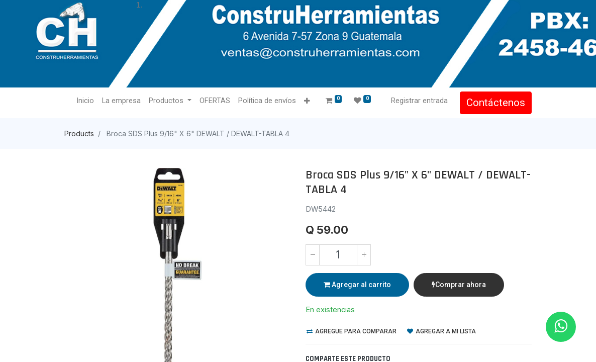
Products (79, 133)
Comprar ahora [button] (459, 285)
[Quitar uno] (312, 255)
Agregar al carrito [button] (357, 285)
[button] (307, 101)
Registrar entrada (419, 100)
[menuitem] (85, 101)
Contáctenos (495, 103)
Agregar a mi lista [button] (441, 331)
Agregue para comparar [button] (351, 331)
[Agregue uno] (363, 255)
